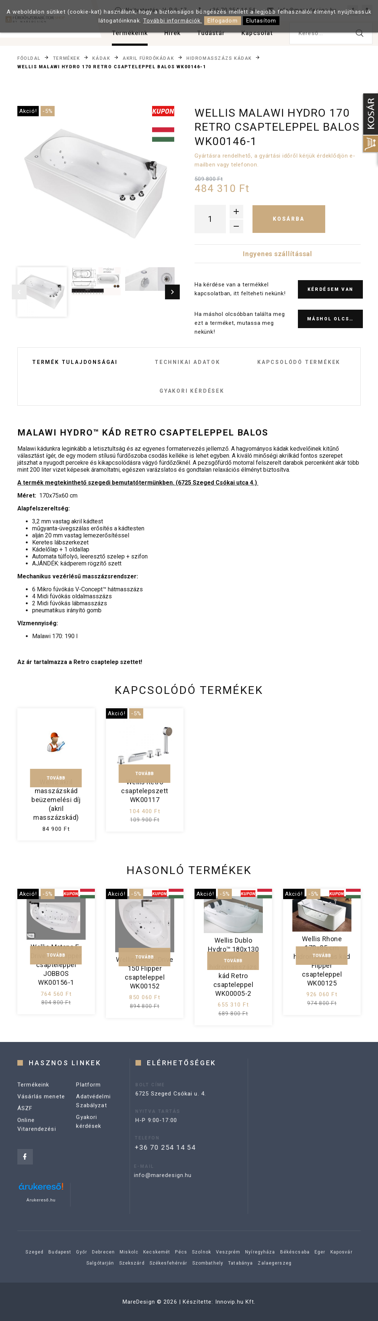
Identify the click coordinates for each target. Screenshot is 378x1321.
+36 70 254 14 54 (151, 1147)
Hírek (172, 33)
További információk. (172, 20)
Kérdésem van (330, 289)
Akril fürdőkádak (148, 58)
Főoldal (29, 58)
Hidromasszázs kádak (219, 58)
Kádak (101, 58)
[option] (95, 184)
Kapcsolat (257, 33)
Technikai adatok (187, 362)
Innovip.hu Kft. (235, 1301)
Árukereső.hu (41, 1200)
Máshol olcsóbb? (335, 318)
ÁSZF (25, 1114)
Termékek (66, 58)
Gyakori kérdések (191, 391)
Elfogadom (222, 20)
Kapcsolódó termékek (298, 362)
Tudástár (211, 33)
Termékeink (130, 33)
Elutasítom (261, 20)
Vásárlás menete (41, 1102)
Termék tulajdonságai (75, 362)
